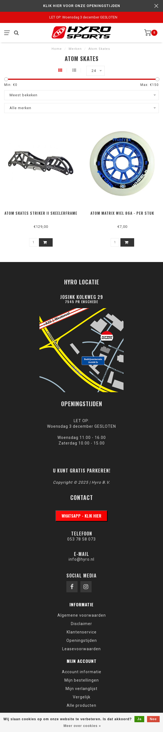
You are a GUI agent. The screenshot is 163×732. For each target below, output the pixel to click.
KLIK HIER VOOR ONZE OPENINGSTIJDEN (81, 6)
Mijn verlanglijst (81, 688)
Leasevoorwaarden (81, 649)
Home (57, 49)
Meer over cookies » (82, 726)
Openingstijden (81, 640)
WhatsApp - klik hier (81, 516)
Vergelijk (81, 697)
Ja (139, 719)
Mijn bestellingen (81, 680)
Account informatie (81, 672)
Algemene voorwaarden (81, 615)
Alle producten (81, 705)
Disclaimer (81, 623)
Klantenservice (82, 632)
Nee (153, 719)
